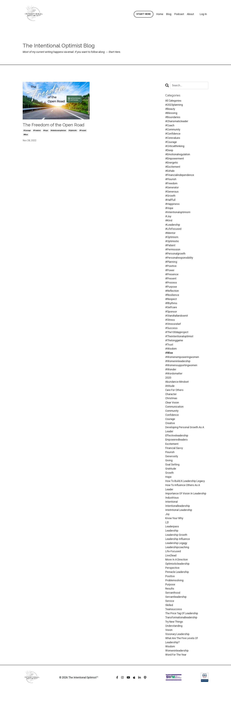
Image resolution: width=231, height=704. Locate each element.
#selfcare (171, 312)
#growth (170, 198)
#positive (170, 270)
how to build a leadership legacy (185, 490)
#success (171, 333)
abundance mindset (177, 388)
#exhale (170, 172)
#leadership (172, 227)
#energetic (171, 164)
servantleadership (176, 609)
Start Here (115, 51)
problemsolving (174, 592)
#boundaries (172, 117)
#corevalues (172, 138)
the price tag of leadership (181, 626)
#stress (170, 325)
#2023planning (174, 104)
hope (168, 486)
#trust (169, 350)
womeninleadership (177, 664)
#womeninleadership (177, 367)
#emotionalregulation (177, 155)
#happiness (172, 206)
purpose (170, 596)
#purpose (171, 291)
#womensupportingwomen (181, 371)
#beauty (170, 109)
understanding (173, 638)
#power (170, 274)
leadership (171, 541)
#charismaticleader (176, 121)
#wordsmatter (174, 380)
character (171, 401)
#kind (168, 223)
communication (174, 414)
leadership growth (176, 545)
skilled (169, 617)
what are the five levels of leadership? (181, 653)
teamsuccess (173, 621)
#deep (169, 151)
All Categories (173, 100)
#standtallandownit (176, 320)
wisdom (170, 660)
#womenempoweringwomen (182, 363)
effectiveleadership (176, 444)
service (169, 613)
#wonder (170, 376)
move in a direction (176, 571)
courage (170, 426)
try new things (174, 634)
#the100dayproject (177, 338)
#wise (26, 135)
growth (169, 482)
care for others (174, 397)
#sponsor (171, 316)
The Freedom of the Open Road (55, 124)
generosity (171, 465)
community (172, 418)
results (169, 600)
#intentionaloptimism (58, 130)
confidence (172, 422)
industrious (172, 507)
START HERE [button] (143, 14)
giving (169, 469)
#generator (172, 189)
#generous (172, 193)
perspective (172, 579)
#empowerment (174, 159)
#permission (172, 253)
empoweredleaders (176, 448)
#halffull (170, 202)
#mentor (170, 236)
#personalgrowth (175, 257)
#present (83, 130)
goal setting (172, 473)
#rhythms (171, 308)
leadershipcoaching (177, 558)
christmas (171, 405)
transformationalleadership (181, 630)
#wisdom (171, 354)
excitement (172, 452)
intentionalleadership (177, 516)
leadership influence (177, 549)
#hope (45, 130)
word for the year (176, 668)
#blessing (171, 113)
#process (171, 287)
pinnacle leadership (177, 583)
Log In (203, 14)
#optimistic (73, 130)
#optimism (172, 240)
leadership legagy (176, 554)
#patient (170, 249)
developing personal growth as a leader (184, 437)
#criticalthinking (174, 147)
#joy (168, 219)
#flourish (170, 181)
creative (170, 431)
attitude (170, 393)
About (190, 14)
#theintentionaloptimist (179, 342)
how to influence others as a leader (182, 497)
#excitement (172, 168)
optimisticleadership (177, 575)
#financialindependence (179, 176)
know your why (174, 528)
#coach (170, 126)
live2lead (170, 566)
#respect (171, 304)
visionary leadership (177, 647)
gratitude (170, 477)
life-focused (173, 562)
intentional (171, 511)
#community (173, 130)
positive (170, 588)
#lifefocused (173, 232)
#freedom (37, 130)
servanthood (172, 605)
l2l (167, 532)
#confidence (173, 134)
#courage (27, 130)
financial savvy (174, 456)
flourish (170, 460)
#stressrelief (173, 329)
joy (167, 524)
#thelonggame (174, 346)
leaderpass (172, 537)
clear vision (172, 410)
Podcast (179, 14)
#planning (171, 265)
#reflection (172, 295)
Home (159, 14)
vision (169, 643)
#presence (171, 278)
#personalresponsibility (179, 261)
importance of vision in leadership (185, 503)
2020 (168, 384)
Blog (168, 14)
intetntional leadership (178, 520)
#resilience (172, 299)
